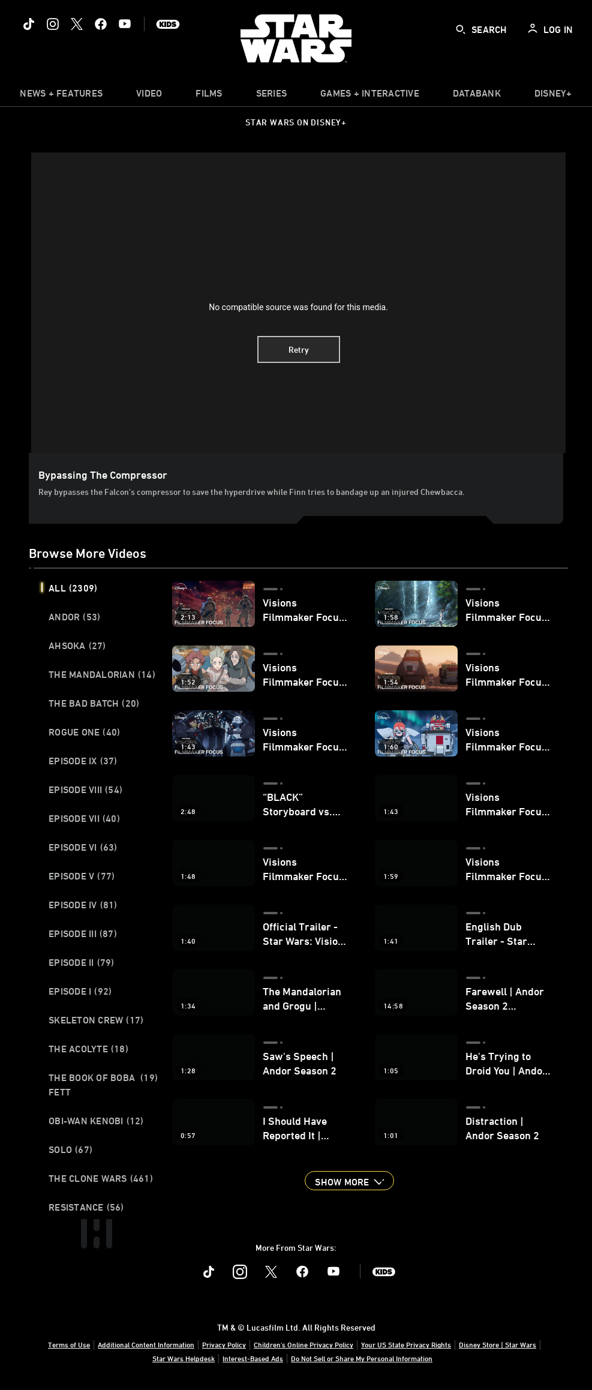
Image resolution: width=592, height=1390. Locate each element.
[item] (61, 96)
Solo (70, 1149)
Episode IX (83, 760)
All (73, 588)
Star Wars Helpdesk (183, 1358)
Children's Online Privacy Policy (303, 1344)
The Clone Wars (101, 1178)
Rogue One (84, 732)
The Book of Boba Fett (103, 1084)
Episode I (80, 991)
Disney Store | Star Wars (497, 1344)
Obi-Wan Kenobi (96, 1120)
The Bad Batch (94, 703)
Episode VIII (85, 789)
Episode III (83, 933)
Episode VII (84, 818)
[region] (298, 302)
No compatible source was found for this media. (298, 307)
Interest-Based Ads (253, 1358)
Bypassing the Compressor (102, 475)
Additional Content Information (146, 1344)
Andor (74, 617)
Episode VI (83, 847)
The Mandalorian (102, 674)
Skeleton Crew (96, 1020)
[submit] (461, 29)
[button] (349, 1180)
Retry (299, 349)
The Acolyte (88, 1048)
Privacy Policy (224, 1344)
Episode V (82, 876)
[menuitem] (149, 96)
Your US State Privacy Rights (406, 1344)
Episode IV (83, 904)
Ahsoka (77, 645)
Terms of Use (69, 1344)
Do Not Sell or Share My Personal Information (361, 1358)
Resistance (86, 1207)
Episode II (82, 962)
